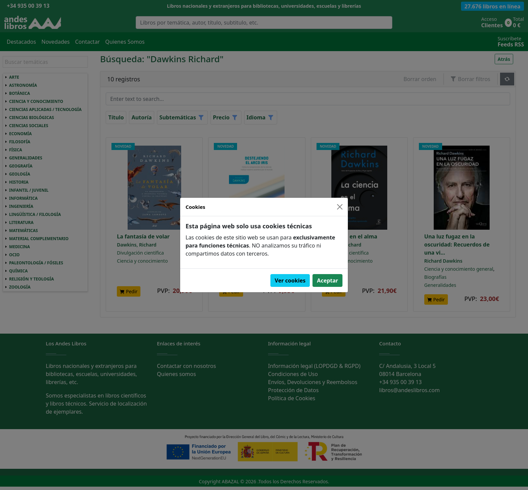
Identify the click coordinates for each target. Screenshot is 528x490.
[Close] (339, 206)
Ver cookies (290, 280)
